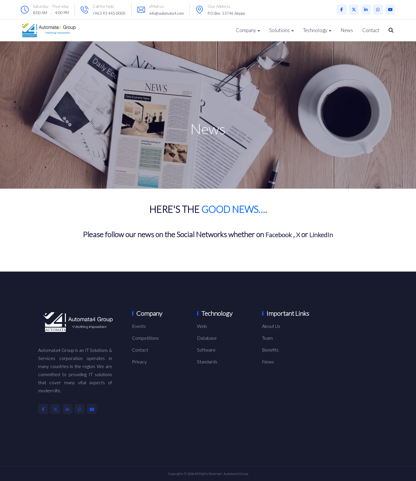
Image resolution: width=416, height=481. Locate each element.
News (347, 30)
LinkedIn (323, 234)
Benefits (270, 349)
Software (206, 349)
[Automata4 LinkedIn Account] (366, 10)
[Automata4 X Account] (354, 10)
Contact (370, 30)
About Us (271, 326)
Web (202, 326)
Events (139, 326)
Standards (207, 361)
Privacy (139, 361)
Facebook (277, 234)
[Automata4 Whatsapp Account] (378, 10)
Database (207, 338)
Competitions (145, 338)
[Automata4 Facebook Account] (342, 10)
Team (267, 338)
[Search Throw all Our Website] (391, 30)
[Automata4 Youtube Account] (390, 10)
